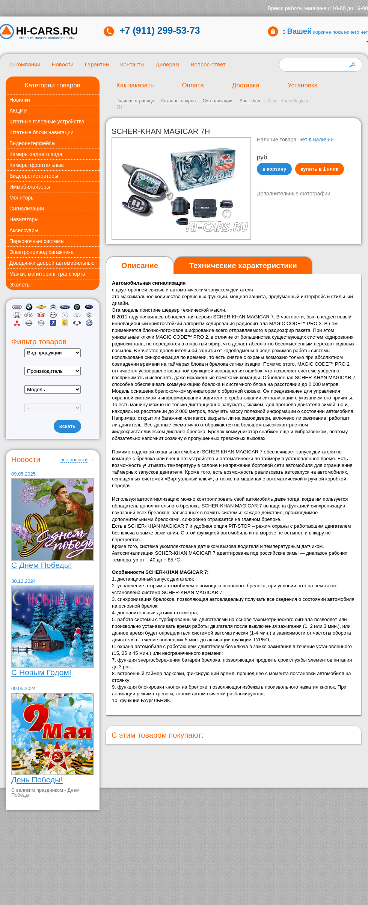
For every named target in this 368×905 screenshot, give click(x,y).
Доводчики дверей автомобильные (52, 263)
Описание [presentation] (139, 265)
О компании (25, 64)
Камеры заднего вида (35, 154)
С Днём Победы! (41, 565)
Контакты (132, 64)
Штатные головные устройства (46, 122)
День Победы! (37, 779)
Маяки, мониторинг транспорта (47, 274)
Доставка (245, 85)
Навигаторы (23, 219)
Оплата (193, 85)
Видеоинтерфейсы (32, 143)
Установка (303, 85)
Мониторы (22, 198)
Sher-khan (250, 101)
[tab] (139, 266)
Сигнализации (26, 209)
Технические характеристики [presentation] (243, 265)
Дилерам (167, 64)
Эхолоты (20, 285)
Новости (63, 64)
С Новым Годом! (41, 672)
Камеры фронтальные (36, 165)
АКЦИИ (18, 111)
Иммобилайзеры (29, 187)
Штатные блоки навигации (41, 132)
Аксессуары (23, 230)
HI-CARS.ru (47, 31)
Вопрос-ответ (207, 64)
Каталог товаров (178, 101)
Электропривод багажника (41, 252)
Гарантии (97, 64)
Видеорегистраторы (33, 176)
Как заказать (135, 85)
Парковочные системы (37, 241)
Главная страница (135, 101)
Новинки (19, 100)
